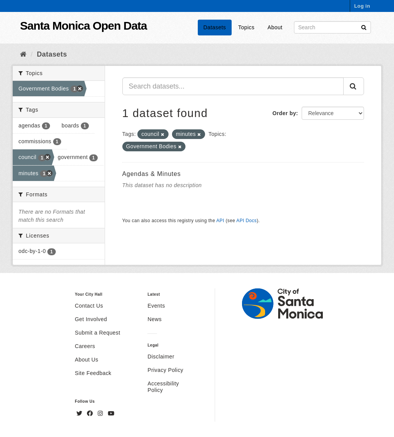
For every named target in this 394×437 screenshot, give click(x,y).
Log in (362, 6)
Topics (246, 27)
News (154, 319)
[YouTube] (111, 413)
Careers (85, 346)
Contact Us (89, 306)
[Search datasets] (332, 27)
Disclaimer (160, 356)
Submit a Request (97, 333)
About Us (86, 360)
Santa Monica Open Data (83, 25)
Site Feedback (93, 373)
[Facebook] (90, 413)
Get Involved (91, 319)
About (274, 27)
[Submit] (364, 26)
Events (156, 306)
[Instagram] (101, 413)
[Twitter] (80, 413)
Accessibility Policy (163, 386)
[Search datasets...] (233, 86)
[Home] (23, 54)
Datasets (215, 27)
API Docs (246, 220)
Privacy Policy (165, 370)
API (220, 220)
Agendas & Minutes (151, 174)
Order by (284, 113)
